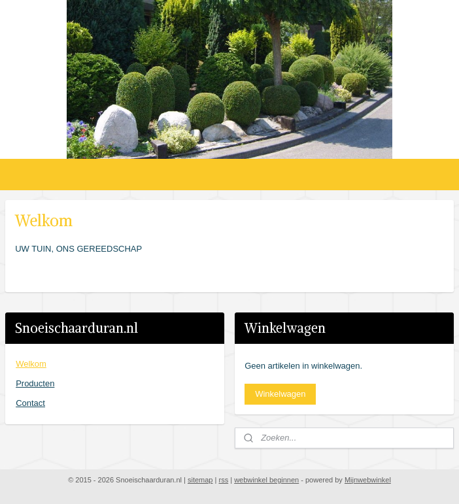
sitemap (200, 480)
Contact (30, 403)
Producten (35, 383)
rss (223, 480)
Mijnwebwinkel (368, 480)
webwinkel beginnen (266, 480)
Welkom (31, 364)
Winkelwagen (280, 394)
